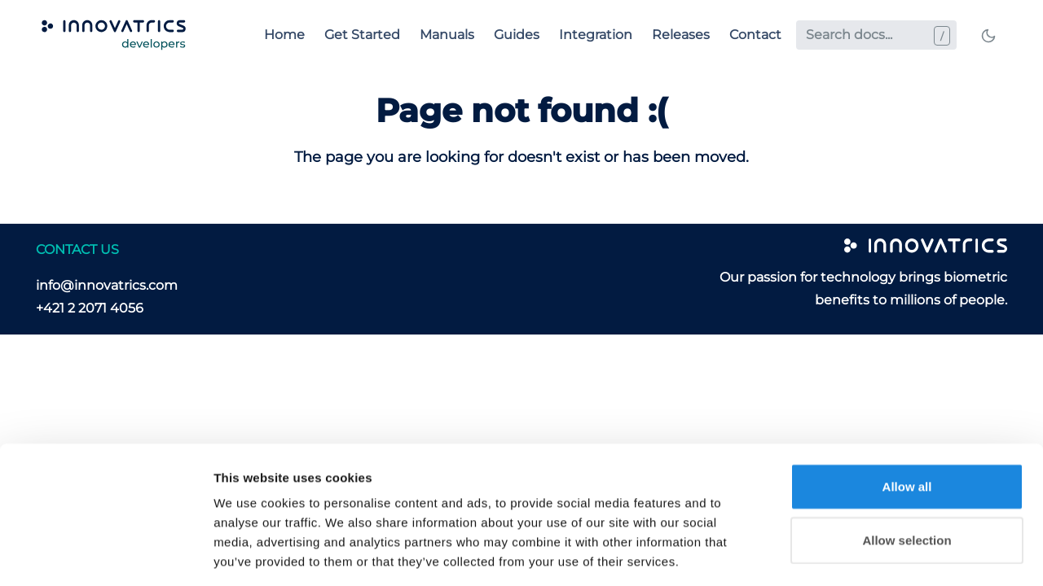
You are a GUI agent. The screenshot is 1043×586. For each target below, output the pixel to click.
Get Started (362, 34)
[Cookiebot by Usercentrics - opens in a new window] (105, 554)
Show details (855, 554)
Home (284, 34)
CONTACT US (77, 249)
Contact (755, 34)
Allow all (907, 413)
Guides (516, 34)
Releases (681, 34)
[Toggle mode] (988, 35)
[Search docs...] (876, 35)
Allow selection (906, 467)
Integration (595, 34)
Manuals (447, 34)
